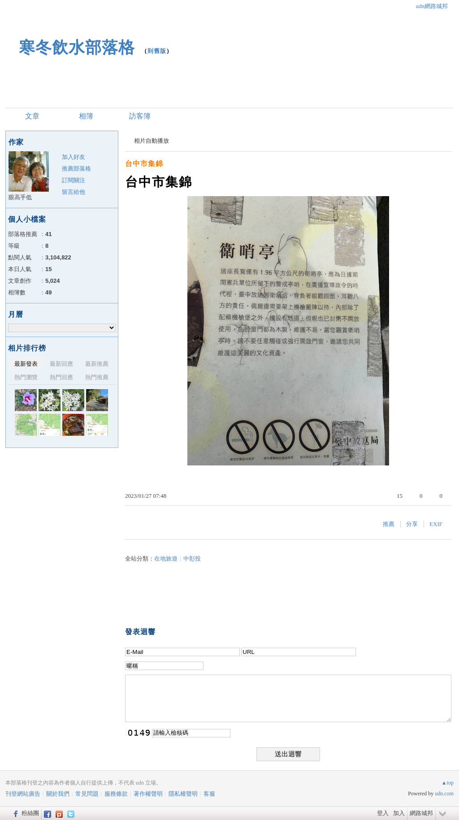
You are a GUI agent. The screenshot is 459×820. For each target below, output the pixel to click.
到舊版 (156, 51)
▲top (448, 783)
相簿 (86, 116)
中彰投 (192, 558)
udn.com (444, 793)
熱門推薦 (96, 377)
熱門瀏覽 (26, 377)
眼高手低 (20, 197)
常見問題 (87, 793)
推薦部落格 (76, 168)
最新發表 (26, 363)
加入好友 (73, 156)
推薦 (388, 524)
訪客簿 (140, 116)
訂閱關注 (73, 180)
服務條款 (116, 793)
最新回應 (61, 363)
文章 (32, 116)
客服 (209, 793)
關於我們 (57, 793)
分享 (412, 524)
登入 (383, 813)
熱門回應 (61, 377)
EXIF (435, 524)
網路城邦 (421, 813)
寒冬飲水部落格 (77, 47)
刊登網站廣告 (22, 793)
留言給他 (73, 192)
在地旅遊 (166, 558)
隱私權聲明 (183, 793)
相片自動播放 (151, 140)
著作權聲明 (148, 793)
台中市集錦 (144, 163)
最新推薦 (96, 363)
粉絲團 (30, 813)
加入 (399, 813)
